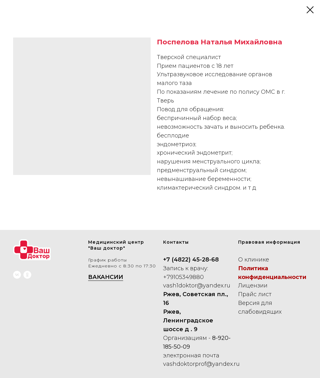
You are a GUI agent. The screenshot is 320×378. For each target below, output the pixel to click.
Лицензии (253, 285)
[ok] (27, 275)
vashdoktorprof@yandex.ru (201, 364)
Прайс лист (255, 294)
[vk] (17, 275)
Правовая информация (269, 242)
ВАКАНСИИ (105, 277)
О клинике (253, 259)
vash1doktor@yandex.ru (196, 285)
